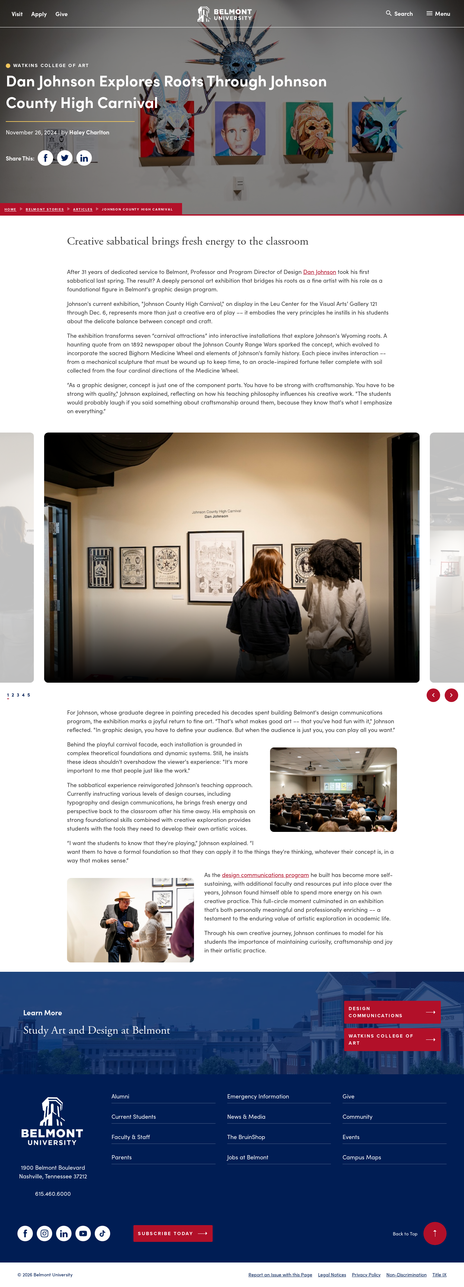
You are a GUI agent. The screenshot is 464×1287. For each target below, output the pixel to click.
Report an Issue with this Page (280, 1274)
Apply (39, 14)
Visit (17, 14)
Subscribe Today (174, 1233)
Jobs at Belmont (247, 1157)
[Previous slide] (433, 695)
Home (10, 209)
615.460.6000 (53, 1193)
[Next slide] (451, 695)
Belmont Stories (45, 209)
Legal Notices (332, 1274)
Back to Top (420, 1233)
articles (82, 209)
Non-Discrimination (406, 1274)
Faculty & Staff (130, 1137)
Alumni (120, 1096)
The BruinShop (246, 1137)
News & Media (246, 1116)
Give (61, 14)
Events (351, 1137)
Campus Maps (362, 1157)
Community (357, 1116)
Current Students (133, 1116)
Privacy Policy (366, 1274)
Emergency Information (258, 1096)
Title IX (439, 1274)
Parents (121, 1157)
